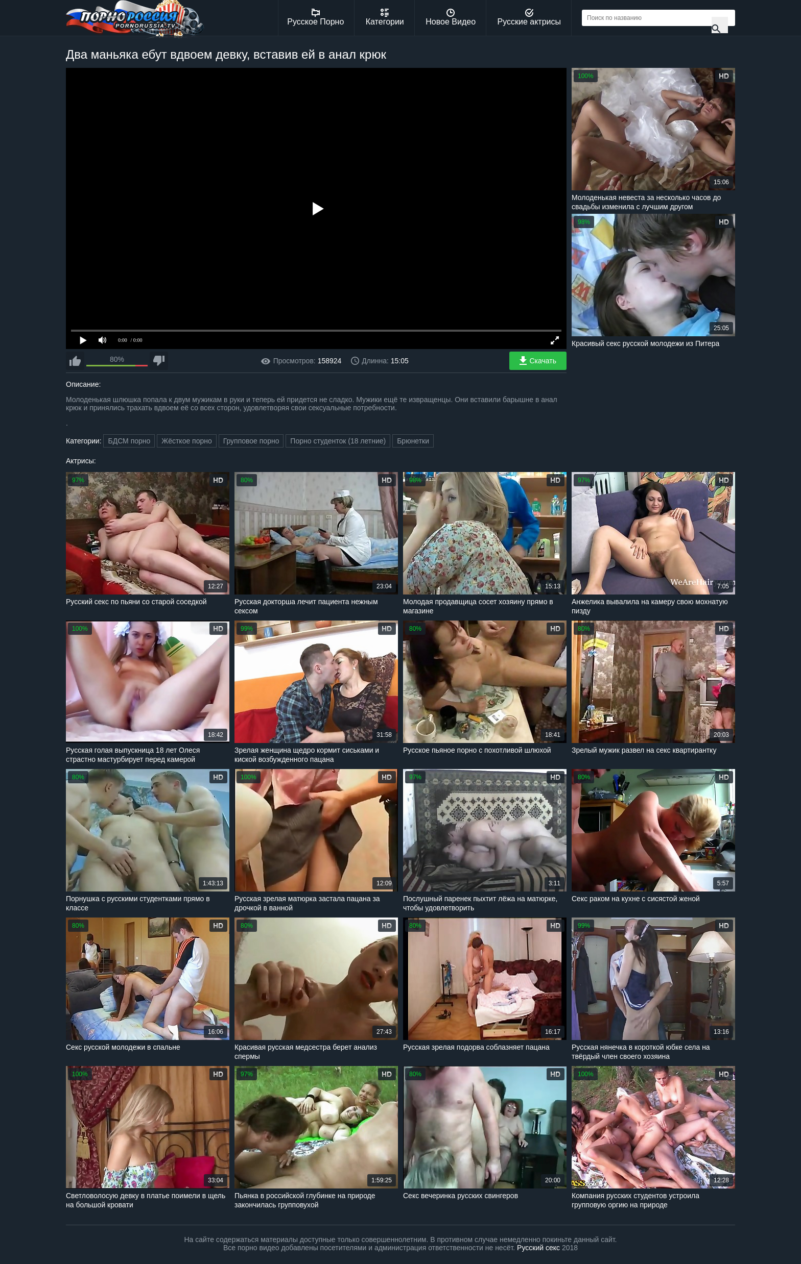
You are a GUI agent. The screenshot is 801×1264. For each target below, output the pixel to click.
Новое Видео (451, 17)
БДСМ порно (129, 441)
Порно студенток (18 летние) (338, 441)
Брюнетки (413, 441)
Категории (385, 17)
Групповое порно (251, 441)
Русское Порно (315, 17)
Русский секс (538, 1248)
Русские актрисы (529, 17)
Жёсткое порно (186, 441)
